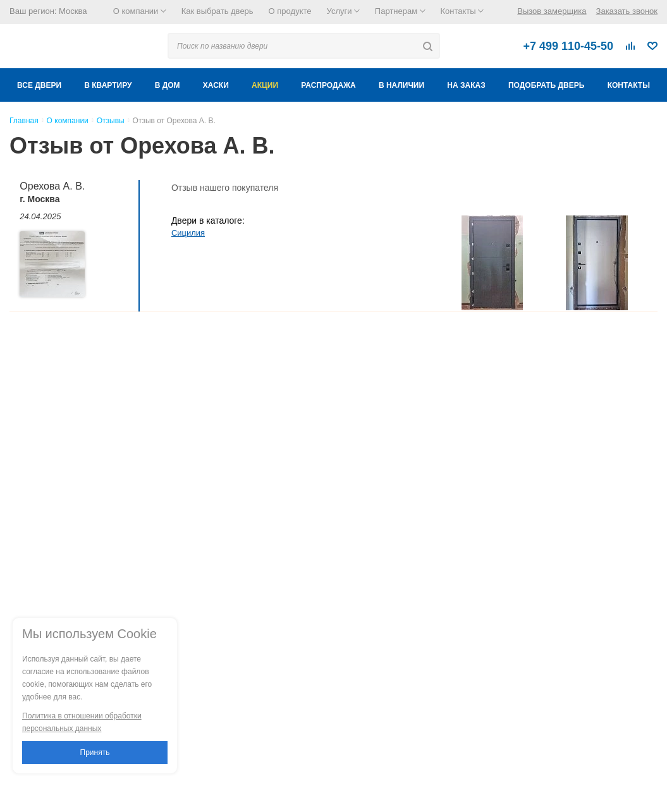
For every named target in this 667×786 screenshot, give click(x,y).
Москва (73, 11)
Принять (95, 752)
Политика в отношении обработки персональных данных (82, 722)
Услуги (343, 11)
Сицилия (188, 233)
